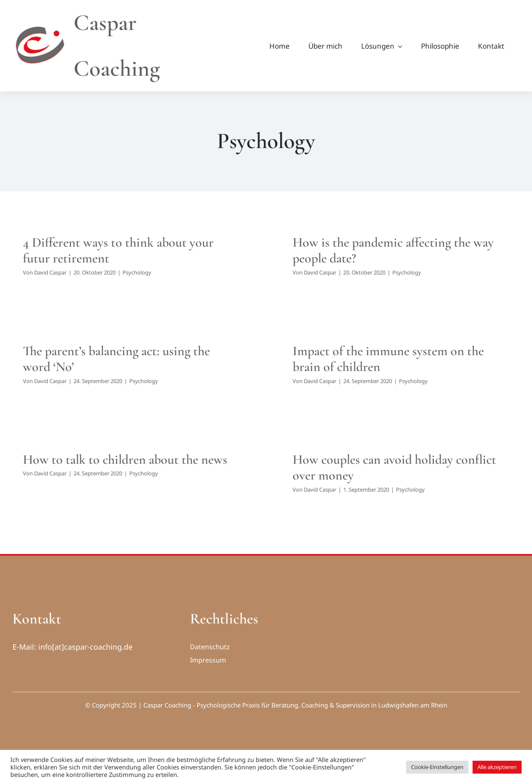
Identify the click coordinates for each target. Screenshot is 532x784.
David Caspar (50, 272)
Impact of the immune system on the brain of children (388, 359)
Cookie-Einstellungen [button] (437, 767)
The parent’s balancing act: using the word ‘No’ (116, 359)
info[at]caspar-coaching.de (85, 647)
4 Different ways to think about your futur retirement (118, 250)
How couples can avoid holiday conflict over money (394, 467)
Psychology (137, 272)
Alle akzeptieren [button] (497, 767)
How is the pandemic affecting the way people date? (393, 250)
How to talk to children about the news (125, 459)
